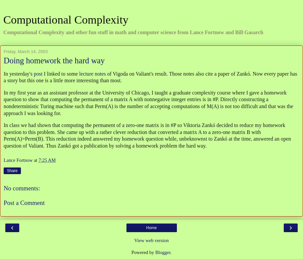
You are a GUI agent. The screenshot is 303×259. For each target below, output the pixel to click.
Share (12, 170)
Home (151, 228)
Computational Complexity (65, 19)
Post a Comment (24, 202)
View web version (151, 240)
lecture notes (92, 74)
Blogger (163, 252)
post (38, 74)
